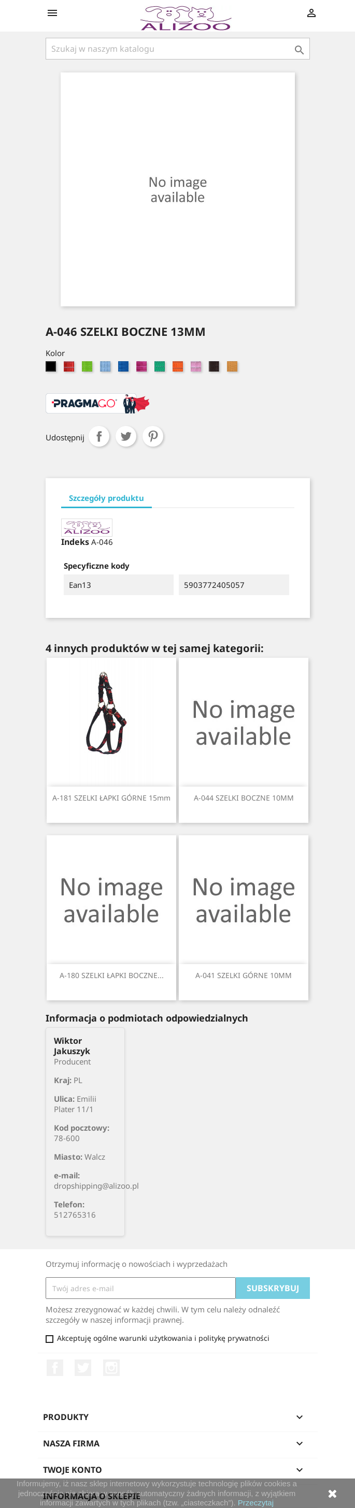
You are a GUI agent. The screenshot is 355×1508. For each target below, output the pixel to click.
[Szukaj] (178, 49)
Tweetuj (126, 436)
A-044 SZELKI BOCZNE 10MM (244, 798)
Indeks (75, 542)
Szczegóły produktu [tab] (106, 498)
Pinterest (153, 436)
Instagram (111, 1367)
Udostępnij (99, 436)
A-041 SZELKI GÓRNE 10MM (243, 975)
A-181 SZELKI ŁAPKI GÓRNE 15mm (111, 798)
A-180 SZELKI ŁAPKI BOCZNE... (112, 975)
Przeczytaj (256, 1502)
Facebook (55, 1367)
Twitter (83, 1367)
